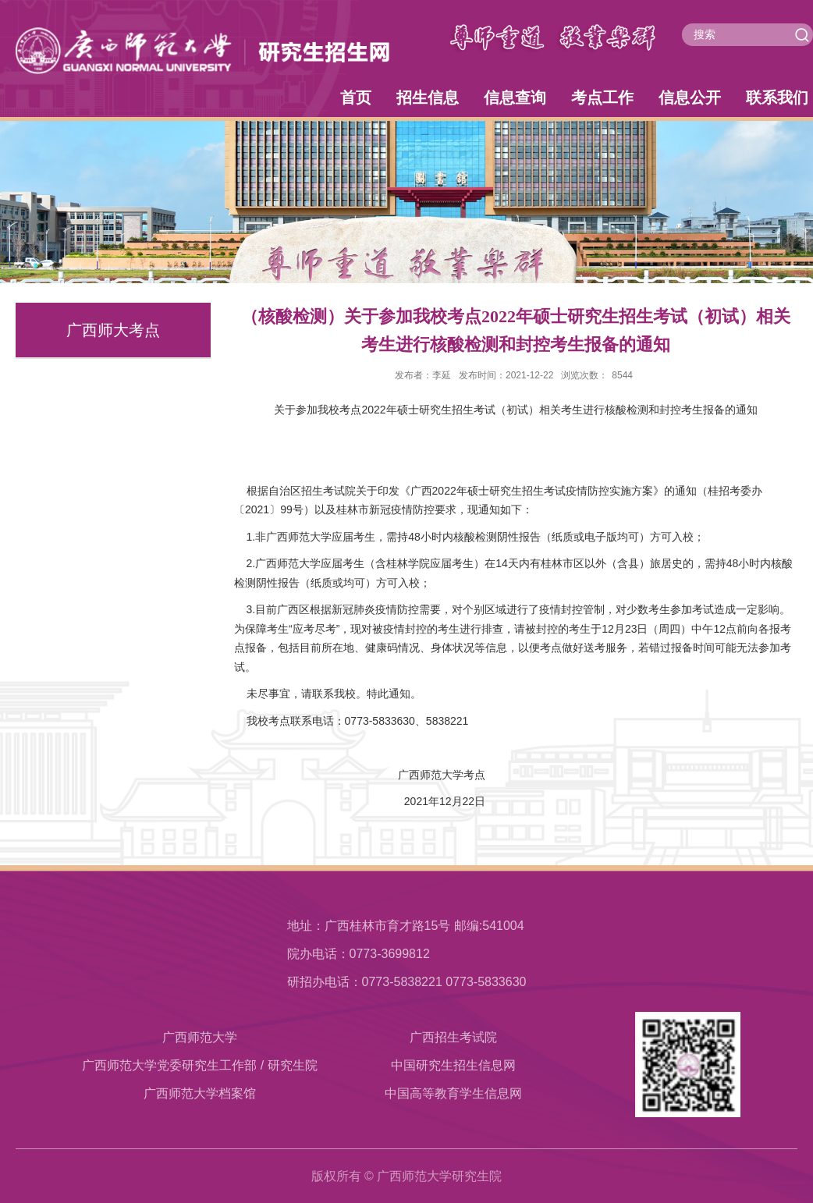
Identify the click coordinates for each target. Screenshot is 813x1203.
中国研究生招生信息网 (453, 1065)
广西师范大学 (199, 1037)
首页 (355, 97)
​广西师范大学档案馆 (200, 1093)
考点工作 (602, 97)
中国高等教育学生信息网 (453, 1093)
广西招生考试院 (453, 1037)
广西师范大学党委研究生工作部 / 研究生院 (199, 1065)
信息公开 (690, 97)
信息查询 (515, 97)
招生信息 (427, 97)
